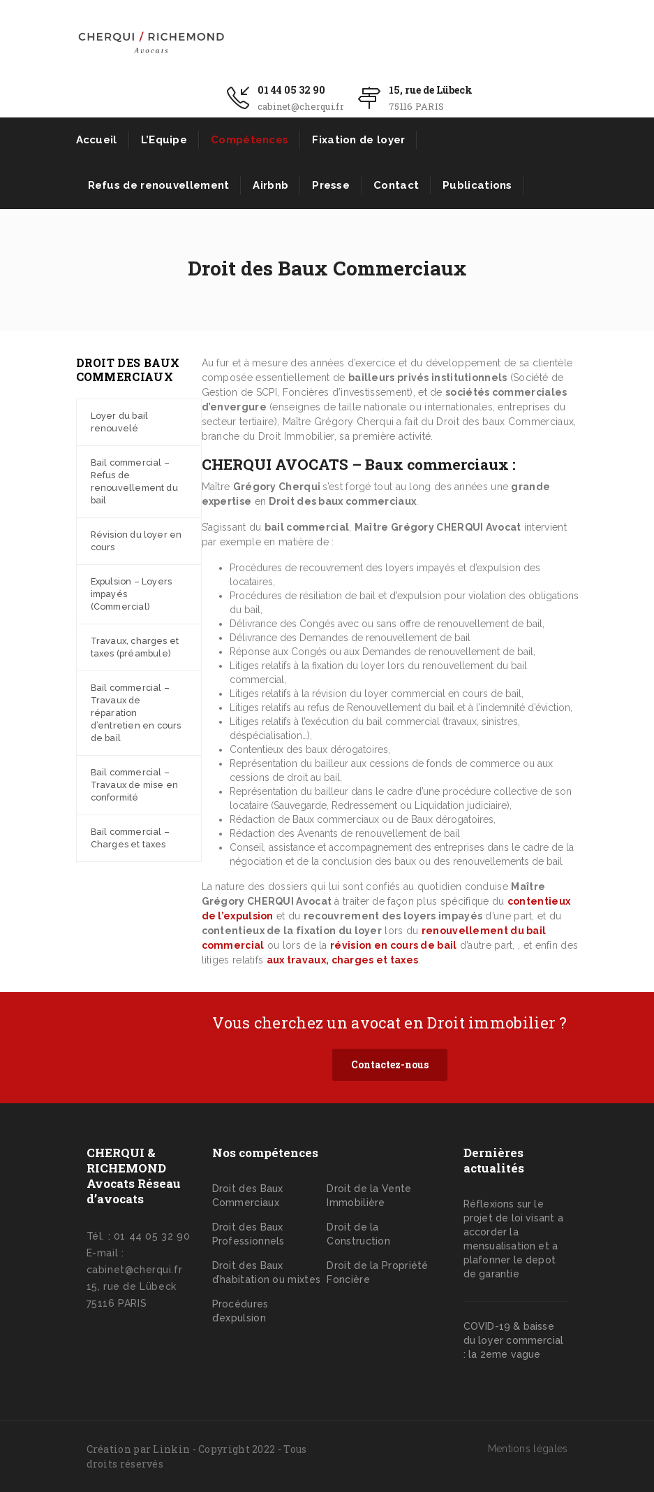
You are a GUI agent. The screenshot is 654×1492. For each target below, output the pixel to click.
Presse (331, 185)
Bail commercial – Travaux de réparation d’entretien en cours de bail (136, 712)
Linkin (171, 1449)
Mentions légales (528, 1448)
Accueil (96, 140)
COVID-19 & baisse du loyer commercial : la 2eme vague (513, 1340)
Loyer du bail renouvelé (120, 421)
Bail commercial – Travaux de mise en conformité (135, 785)
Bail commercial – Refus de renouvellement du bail (134, 481)
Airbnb (270, 185)
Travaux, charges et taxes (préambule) (135, 647)
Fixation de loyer (358, 140)
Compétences (249, 140)
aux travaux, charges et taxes (343, 960)
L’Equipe (164, 140)
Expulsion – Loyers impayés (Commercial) (131, 594)
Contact (396, 185)
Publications (477, 185)
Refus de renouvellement (159, 185)
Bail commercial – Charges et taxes (130, 837)
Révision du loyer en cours (136, 540)
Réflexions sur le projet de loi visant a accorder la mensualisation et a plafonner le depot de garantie (513, 1238)
